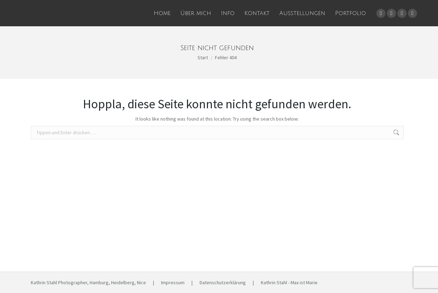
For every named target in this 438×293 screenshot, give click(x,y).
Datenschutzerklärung (223, 282)
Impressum (173, 282)
